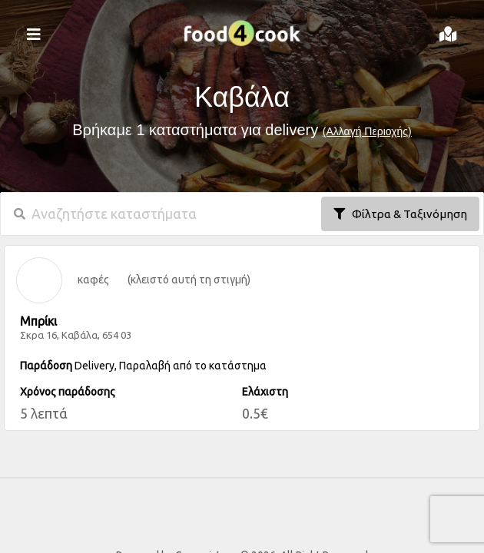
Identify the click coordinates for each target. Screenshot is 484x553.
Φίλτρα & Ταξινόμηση (400, 213)
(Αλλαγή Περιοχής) (367, 131)
